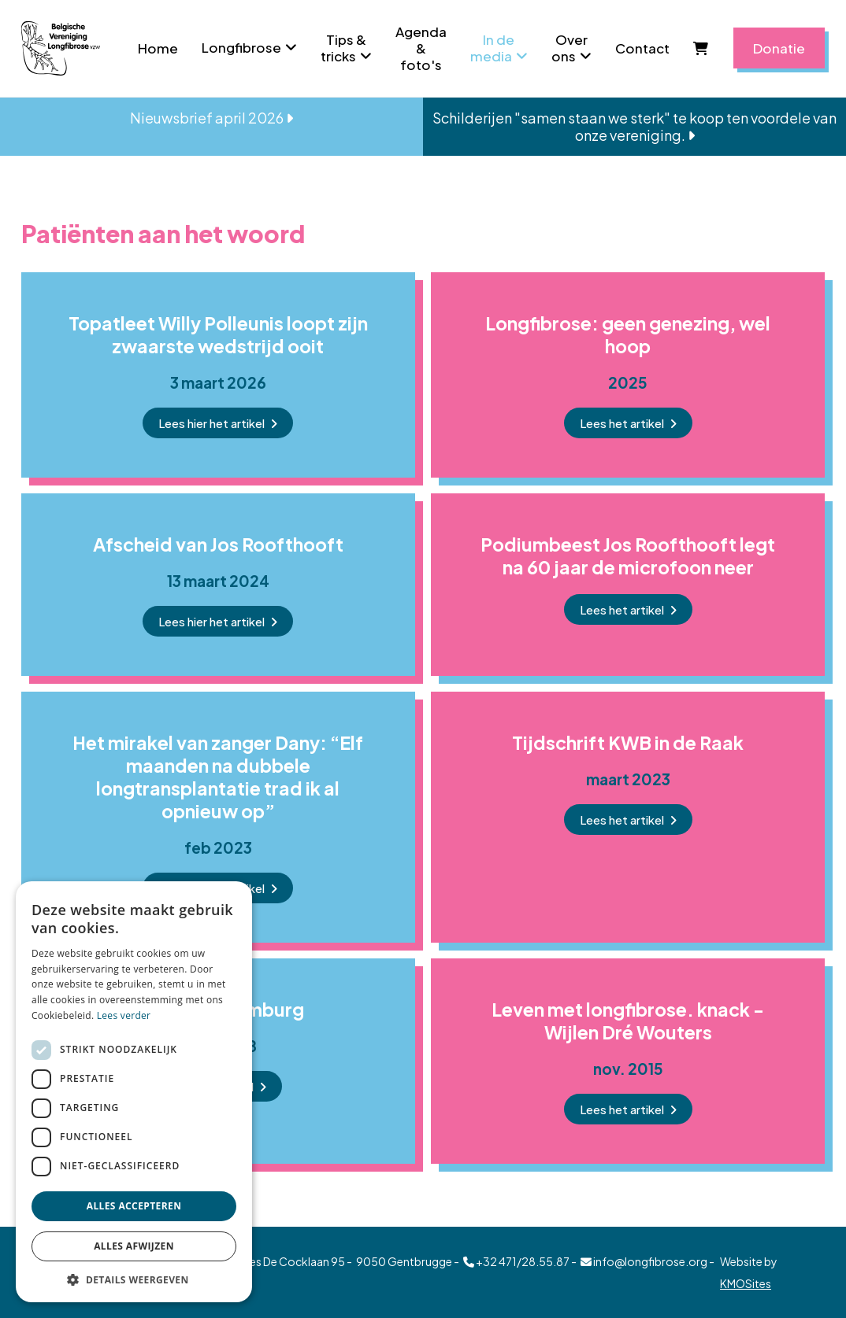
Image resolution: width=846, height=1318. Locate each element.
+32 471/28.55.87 (516, 1261)
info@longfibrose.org (644, 1261)
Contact (642, 48)
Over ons (569, 48)
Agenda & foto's (421, 48)
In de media (492, 48)
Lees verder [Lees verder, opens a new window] (124, 1015)
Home (158, 48)
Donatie (779, 48)
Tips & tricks (343, 48)
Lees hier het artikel (211, 422)
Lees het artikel (622, 422)
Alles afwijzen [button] (134, 1246)
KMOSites (745, 1283)
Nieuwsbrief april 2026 (211, 118)
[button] (134, 1279)
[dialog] (134, 1091)
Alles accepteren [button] (134, 1206)
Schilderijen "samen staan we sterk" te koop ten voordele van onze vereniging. (634, 126)
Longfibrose (241, 47)
